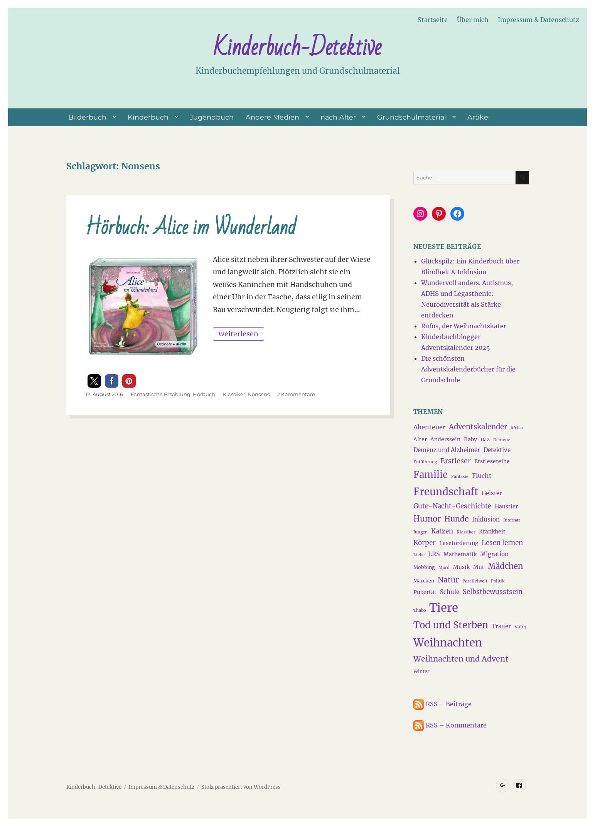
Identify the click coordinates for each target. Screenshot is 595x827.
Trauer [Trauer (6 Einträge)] (501, 626)
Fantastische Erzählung (160, 394)
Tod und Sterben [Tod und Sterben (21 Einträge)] (450, 625)
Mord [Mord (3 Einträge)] (444, 567)
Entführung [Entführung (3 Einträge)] (425, 461)
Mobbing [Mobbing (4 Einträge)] (424, 567)
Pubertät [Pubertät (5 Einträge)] (425, 592)
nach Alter (338, 117)
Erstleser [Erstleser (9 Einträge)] (455, 461)
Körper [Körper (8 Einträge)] (424, 542)
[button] (94, 381)
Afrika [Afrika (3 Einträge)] (517, 427)
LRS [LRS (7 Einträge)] (434, 554)
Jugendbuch (212, 117)
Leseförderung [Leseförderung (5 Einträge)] (458, 543)
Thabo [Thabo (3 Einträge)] (419, 610)
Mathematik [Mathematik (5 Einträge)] (460, 554)
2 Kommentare (296, 394)
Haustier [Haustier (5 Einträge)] (506, 506)
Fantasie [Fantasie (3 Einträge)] (460, 476)
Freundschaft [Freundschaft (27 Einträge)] (445, 492)
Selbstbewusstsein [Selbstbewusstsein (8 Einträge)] (493, 591)
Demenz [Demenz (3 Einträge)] (501, 439)
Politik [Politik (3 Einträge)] (497, 581)
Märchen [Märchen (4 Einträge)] (423, 581)
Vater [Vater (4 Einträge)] (520, 627)
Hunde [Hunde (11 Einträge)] (456, 518)
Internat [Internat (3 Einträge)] (511, 520)
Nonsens (259, 394)
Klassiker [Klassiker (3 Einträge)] (466, 532)
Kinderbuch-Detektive (297, 47)
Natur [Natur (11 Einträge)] (448, 579)
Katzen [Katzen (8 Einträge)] (442, 531)
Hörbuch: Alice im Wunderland (191, 227)
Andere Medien (272, 117)
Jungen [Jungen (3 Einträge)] (420, 532)
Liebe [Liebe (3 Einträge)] (419, 554)
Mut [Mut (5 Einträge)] (478, 567)
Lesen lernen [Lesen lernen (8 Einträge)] (502, 542)
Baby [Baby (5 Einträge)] (470, 439)
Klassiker (234, 394)
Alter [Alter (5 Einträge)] (420, 439)
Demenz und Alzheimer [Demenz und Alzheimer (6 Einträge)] (446, 450)
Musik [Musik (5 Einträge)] (461, 567)
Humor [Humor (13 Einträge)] (427, 519)
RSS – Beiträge (442, 704)
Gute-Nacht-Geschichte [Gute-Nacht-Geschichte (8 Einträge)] (452, 506)
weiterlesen (241, 332)
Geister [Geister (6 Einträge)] (492, 493)
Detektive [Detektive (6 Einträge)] (497, 450)
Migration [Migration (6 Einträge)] (494, 554)
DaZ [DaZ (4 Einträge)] (485, 439)
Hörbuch (204, 394)
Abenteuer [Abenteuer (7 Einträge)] (429, 427)
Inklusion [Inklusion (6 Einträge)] (486, 519)
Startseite (433, 20)
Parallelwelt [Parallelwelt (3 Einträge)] (474, 581)
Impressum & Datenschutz (538, 20)
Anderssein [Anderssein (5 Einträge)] (445, 439)
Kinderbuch (148, 117)
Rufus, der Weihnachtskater (463, 326)
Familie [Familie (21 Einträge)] (430, 475)
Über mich (473, 20)
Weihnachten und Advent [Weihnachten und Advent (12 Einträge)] (460, 658)
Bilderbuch (87, 117)
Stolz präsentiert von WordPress (241, 787)
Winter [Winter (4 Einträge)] (421, 671)
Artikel (478, 117)
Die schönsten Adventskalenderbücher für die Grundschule (468, 369)
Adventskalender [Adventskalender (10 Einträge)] (478, 426)
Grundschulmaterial (411, 117)
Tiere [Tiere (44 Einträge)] (443, 608)
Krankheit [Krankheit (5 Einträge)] (492, 531)
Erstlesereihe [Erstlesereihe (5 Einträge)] (492, 461)
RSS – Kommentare (450, 725)
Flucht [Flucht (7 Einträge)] (482, 475)
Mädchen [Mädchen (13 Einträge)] (505, 566)
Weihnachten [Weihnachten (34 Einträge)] (447, 642)
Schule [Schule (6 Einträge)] (449, 592)
